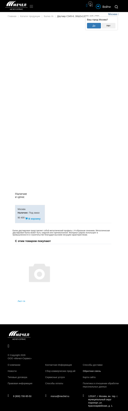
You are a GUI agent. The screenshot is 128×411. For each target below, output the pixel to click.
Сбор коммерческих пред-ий (60, 368)
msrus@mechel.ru (57, 393)
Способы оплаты (54, 380)
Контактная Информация (58, 361)
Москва (112, 14)
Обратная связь (92, 368)
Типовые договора (17, 374)
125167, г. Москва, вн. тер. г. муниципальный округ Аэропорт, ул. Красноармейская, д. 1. (100, 398)
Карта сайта (89, 374)
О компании (14, 361)
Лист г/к (21, 298)
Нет (108, 25)
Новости (12, 368)
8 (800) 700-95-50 (20, 393)
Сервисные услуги (55, 374)
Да (94, 25)
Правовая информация (20, 380)
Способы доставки (93, 361)
